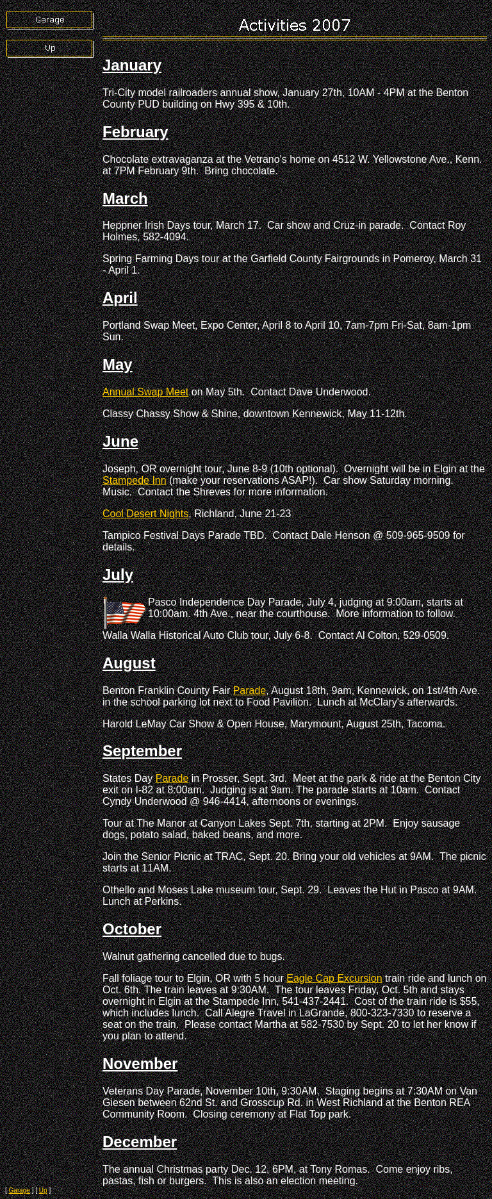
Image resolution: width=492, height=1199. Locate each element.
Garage (19, 1190)
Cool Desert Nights (145, 513)
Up (43, 1190)
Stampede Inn (134, 480)
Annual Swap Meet (145, 391)
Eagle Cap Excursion (334, 978)
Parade (249, 690)
